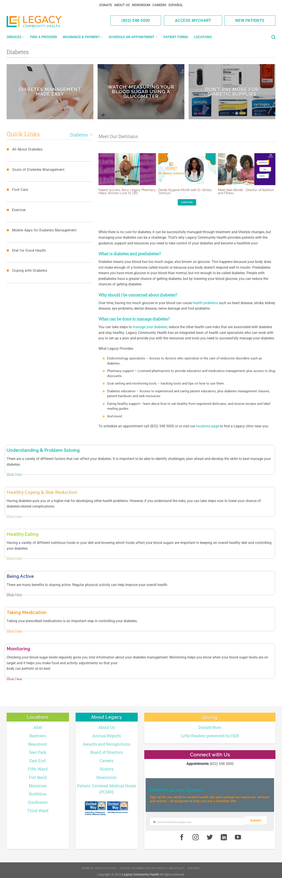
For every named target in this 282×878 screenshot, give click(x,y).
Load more (187, 202)
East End (38, 760)
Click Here (14, 474)
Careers (159, 5)
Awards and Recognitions (106, 744)
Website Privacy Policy (99, 865)
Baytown (38, 735)
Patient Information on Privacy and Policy (152, 865)
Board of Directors (106, 752)
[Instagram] (195, 835)
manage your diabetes (150, 327)
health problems (205, 303)
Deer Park (37, 752)
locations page (207, 426)
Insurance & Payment (83, 37)
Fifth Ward (38, 769)
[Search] (273, 37)
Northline (37, 793)
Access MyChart (193, 20)
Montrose (37, 785)
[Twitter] (209, 835)
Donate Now (210, 727)
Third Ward (37, 810)
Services (15, 37)
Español (176, 5)
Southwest (38, 802)
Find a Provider (43, 37)
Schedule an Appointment (133, 37)
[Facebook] (181, 835)
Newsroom (141, 5)
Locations (203, 37)
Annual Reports (106, 735)
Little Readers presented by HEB (210, 735)
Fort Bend (38, 777)
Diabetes (81, 135)
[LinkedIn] (223, 835)
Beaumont (37, 744)
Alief (37, 727)
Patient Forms (175, 37)
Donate (105, 5)
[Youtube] (238, 835)
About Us (122, 5)
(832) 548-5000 (135, 20)
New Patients (249, 20)
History (106, 769)
